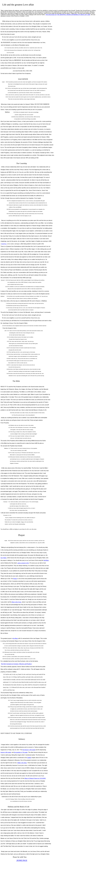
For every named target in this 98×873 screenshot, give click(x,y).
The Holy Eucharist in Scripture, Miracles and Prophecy (16, 664)
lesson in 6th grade (6, 752)
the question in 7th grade (20, 752)
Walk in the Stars (22, 762)
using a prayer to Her (23, 563)
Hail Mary (46, 560)
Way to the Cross (16, 602)
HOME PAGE (21, 860)
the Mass (15, 638)
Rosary (15, 578)
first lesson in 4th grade (29, 749)
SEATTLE (4, 243)
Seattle (29, 757)
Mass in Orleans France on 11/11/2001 (35, 778)
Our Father (3, 557)
